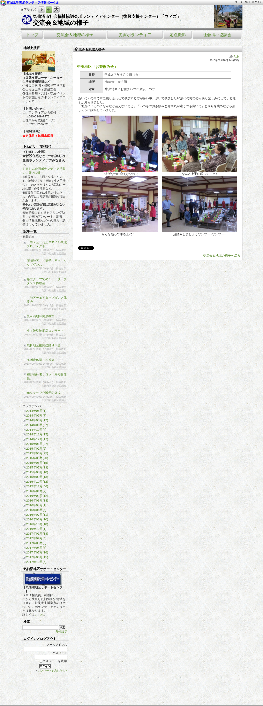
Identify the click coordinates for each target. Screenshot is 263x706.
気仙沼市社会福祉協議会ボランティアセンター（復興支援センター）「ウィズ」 (107, 16)
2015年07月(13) (37, 467)
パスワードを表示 (53, 661)
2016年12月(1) (36, 528)
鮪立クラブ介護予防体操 (44, 393)
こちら (39, 614)
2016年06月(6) (36, 510)
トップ (32, 35)
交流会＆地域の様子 (61, 22)
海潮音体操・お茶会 (40, 360)
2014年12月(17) (37, 439)
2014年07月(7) (36, 415)
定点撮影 (178, 35)
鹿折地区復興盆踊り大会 (44, 345)
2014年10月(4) (36, 429)
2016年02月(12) (37, 495)
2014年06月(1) (36, 410)
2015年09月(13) (37, 477)
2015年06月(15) (37, 462)
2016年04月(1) (36, 505)
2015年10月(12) (37, 481)
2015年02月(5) (36, 448)
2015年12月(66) (37, 486)
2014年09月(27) (37, 425)
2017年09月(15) (37, 557)
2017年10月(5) (36, 562)
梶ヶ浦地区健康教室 (40, 316)
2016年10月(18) (37, 524)
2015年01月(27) (37, 443)
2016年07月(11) (37, 514)
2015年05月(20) (37, 458)
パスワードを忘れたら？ (53, 670)
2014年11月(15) (37, 434)
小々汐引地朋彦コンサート (45, 330)
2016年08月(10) (37, 519)
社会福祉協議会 (217, 35)
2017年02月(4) (36, 538)
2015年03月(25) (37, 453)
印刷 (234, 56)
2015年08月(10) (37, 472)
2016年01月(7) (36, 491)
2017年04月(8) (36, 547)
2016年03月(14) (37, 500)
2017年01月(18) (37, 533)
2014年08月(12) (37, 420)
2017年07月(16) (37, 552)
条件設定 (61, 631)
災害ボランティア (135, 35)
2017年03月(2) (36, 543)
